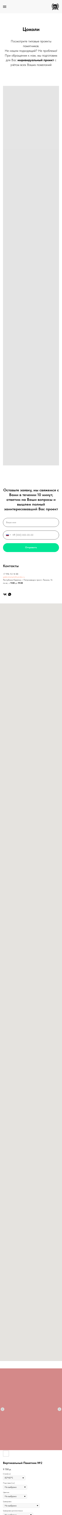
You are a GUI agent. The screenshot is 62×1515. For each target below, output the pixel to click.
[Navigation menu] (4, 7)
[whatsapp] (10, 594)
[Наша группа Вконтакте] (5, 594)
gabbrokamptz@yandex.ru (14, 577)
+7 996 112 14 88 (10, 574)
